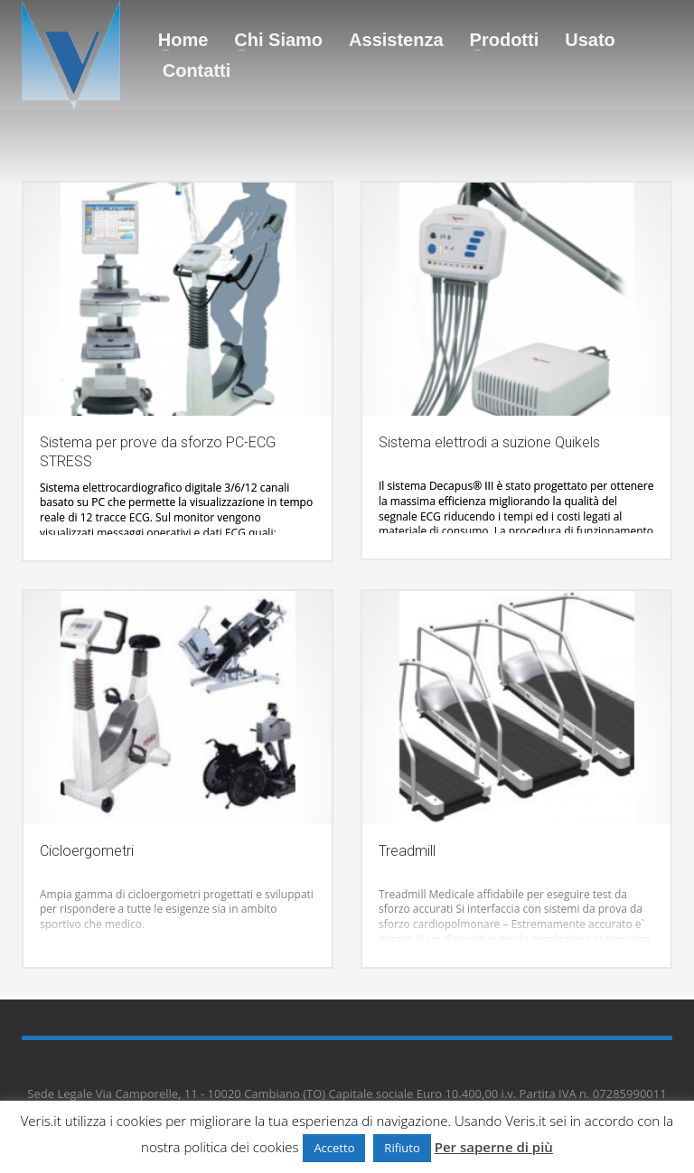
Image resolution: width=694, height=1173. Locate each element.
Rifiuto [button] (401, 1148)
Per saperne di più (494, 1147)
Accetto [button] (334, 1148)
